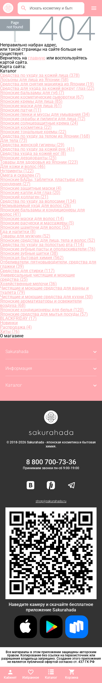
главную (36, 58)
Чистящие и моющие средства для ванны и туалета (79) (44, 290)
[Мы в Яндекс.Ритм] (51, 485)
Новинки (9, 322)
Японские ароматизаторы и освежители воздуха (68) (41, 303)
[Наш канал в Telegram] (71, 485)
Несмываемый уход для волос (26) (35, 205)
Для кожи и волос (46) (22, 166)
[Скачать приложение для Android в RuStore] (51, 596)
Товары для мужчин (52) (25, 236)
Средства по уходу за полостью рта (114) (42, 244)
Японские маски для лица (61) (31, 105)
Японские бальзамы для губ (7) (32, 92)
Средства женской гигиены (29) (32, 144)
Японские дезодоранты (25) (28, 157)
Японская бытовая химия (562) (32, 257)
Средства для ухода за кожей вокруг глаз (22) (47, 88)
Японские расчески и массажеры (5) (37, 222)
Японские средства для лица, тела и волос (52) (47, 240)
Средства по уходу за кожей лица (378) (40, 75)
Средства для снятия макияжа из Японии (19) (47, 84)
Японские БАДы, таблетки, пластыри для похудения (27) (42, 181)
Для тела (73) (13, 140)
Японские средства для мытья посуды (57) (44, 314)
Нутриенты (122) (17, 170)
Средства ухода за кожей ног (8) (33, 153)
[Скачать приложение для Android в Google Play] (51, 636)
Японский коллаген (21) (24, 196)
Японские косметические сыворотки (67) (42, 97)
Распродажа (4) (16, 327)
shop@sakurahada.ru (51, 501)
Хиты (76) (10, 331)
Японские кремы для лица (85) (31, 101)
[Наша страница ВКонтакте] (30, 485)
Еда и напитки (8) (18, 231)
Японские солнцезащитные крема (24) (39, 123)
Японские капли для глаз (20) (30, 192)
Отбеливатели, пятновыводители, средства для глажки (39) (48, 264)
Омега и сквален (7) (20, 175)
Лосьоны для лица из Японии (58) (34, 79)
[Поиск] (24, 8)
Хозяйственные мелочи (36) (28, 283)
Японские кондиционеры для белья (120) (42, 309)
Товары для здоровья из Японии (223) (39, 162)
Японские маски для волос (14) (32, 218)
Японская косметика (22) (26, 127)
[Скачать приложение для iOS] (25, 636)
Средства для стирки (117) (27, 270)
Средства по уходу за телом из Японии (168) (45, 136)
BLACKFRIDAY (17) (18, 318)
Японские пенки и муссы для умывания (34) (45, 114)
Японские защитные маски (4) (30, 188)
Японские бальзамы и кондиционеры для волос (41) (42, 212)
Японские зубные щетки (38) (29, 253)
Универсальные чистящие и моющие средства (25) (37, 277)
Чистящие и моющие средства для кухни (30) (46, 296)
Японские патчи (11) (20, 110)
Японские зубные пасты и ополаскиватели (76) (47, 249)
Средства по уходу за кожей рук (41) (37, 149)
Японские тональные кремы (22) (33, 131)
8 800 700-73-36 (51, 462)
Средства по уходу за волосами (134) (38, 201)
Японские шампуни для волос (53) (35, 227)
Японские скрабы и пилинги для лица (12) (42, 118)
